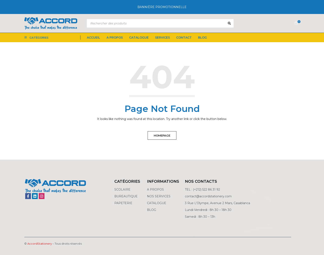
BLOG (151, 210)
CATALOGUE (156, 203)
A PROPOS (155, 189)
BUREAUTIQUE (126, 196)
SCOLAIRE (122, 189)
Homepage (162, 135)
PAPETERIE (123, 203)
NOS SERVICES (158, 196)
